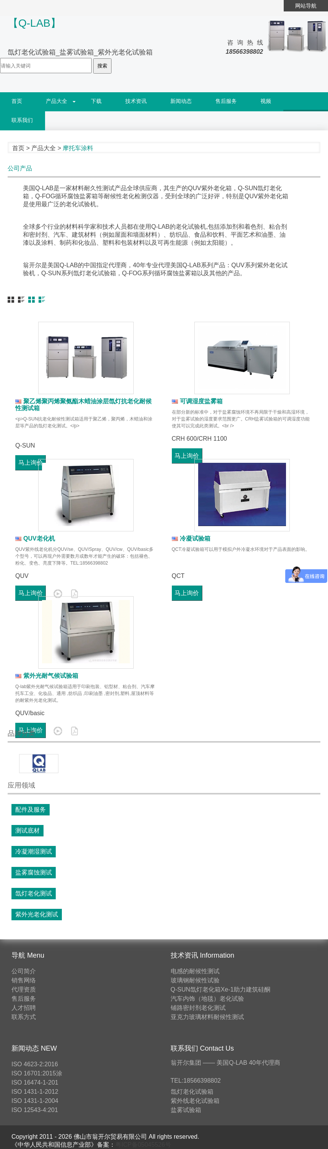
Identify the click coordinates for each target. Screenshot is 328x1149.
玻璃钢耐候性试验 (195, 980)
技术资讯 (136, 101)
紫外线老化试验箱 (195, 1101)
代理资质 (23, 989)
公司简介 (23, 971)
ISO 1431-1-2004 (34, 1101)
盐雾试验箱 (186, 1110)
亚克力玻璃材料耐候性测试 (207, 1017)
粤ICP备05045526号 (143, 1144)
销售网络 (23, 980)
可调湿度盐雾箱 (197, 401)
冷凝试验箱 (191, 538)
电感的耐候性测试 (195, 971)
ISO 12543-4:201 (34, 1110)
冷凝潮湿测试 (33, 851)
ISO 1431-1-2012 (34, 1091)
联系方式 (23, 1017)
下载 (96, 101)
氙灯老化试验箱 (192, 1091)
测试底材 (27, 830)
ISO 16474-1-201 (34, 1082)
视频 (265, 101)
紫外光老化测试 (36, 914)
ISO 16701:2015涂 (36, 1073)
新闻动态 (181, 101)
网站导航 (306, 6)
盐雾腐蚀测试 (33, 872)
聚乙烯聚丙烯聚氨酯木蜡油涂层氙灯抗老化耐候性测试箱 (83, 404)
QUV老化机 (35, 538)
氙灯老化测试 (33, 893)
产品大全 (56, 101)
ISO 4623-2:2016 (34, 1064)
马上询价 (187, 593)
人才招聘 (23, 1008)
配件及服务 (30, 809)
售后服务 (226, 101)
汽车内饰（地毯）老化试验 (207, 998)
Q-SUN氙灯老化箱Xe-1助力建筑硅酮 (220, 989)
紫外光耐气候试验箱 (46, 675)
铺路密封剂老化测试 (198, 1008)
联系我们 (22, 120)
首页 (16, 101)
